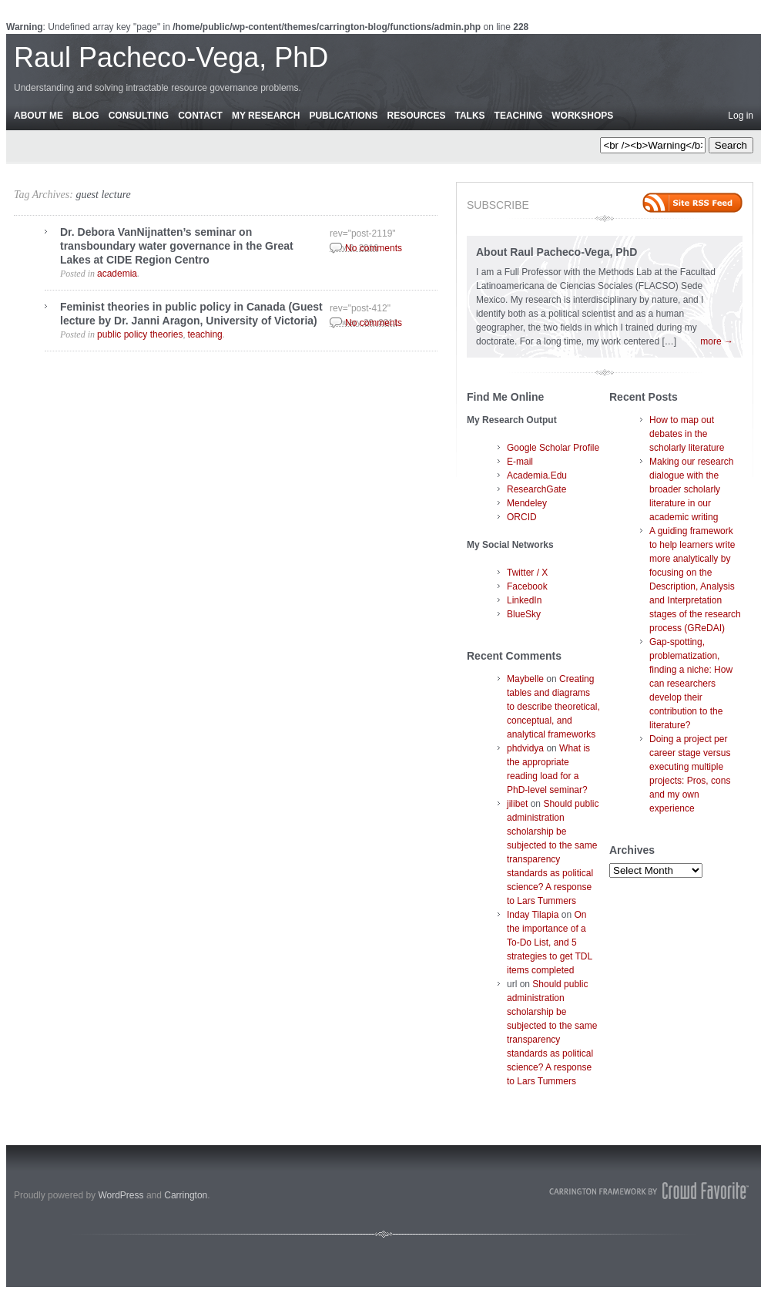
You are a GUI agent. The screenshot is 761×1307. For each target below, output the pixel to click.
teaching (204, 334)
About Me (38, 115)
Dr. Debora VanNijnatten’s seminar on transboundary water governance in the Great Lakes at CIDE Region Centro (176, 246)
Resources (416, 115)
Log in (740, 115)
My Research (266, 115)
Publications (343, 115)
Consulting (139, 115)
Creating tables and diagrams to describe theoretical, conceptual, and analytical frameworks (553, 707)
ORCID (522, 517)
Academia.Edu (537, 475)
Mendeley (527, 503)
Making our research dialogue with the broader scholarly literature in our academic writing (691, 489)
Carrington (185, 1195)
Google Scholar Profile (553, 447)
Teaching (518, 115)
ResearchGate (536, 489)
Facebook (527, 586)
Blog (85, 115)
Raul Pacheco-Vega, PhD (171, 57)
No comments (373, 248)
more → (716, 341)
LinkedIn (524, 600)
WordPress (120, 1195)
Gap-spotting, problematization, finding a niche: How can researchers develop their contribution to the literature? (691, 684)
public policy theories (140, 334)
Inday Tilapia (532, 914)
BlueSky (524, 614)
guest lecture (102, 194)
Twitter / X (527, 572)
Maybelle (525, 679)
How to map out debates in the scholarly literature (686, 434)
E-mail (520, 461)
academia (117, 273)
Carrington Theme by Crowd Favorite (649, 1190)
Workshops (582, 115)
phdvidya (525, 748)
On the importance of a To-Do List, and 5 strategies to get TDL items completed (549, 942)
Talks (470, 115)
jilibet (517, 803)
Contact (200, 115)
